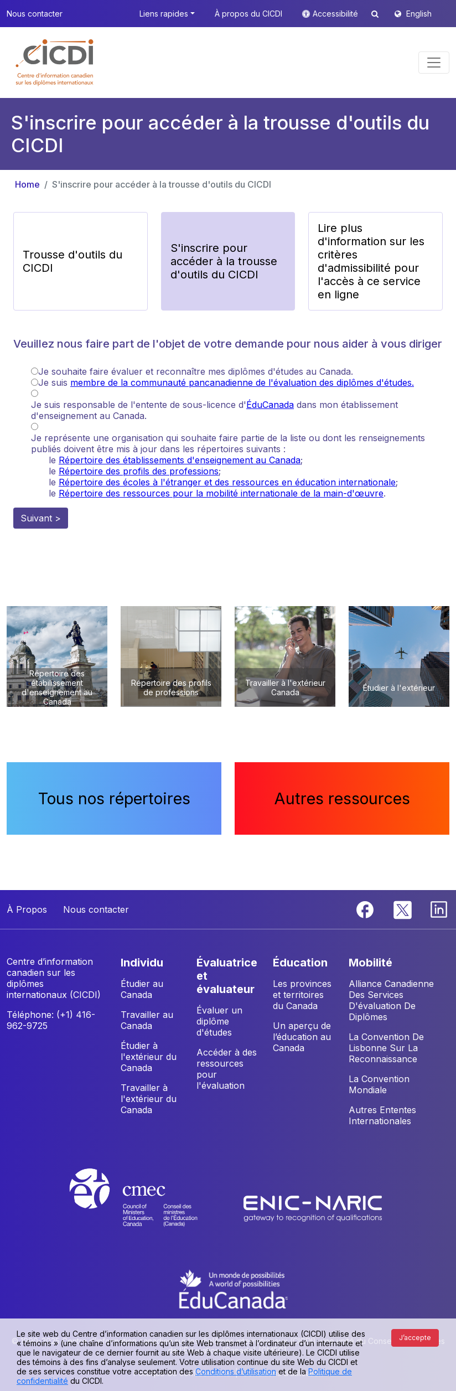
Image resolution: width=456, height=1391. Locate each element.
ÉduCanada (270, 404)
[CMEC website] (148, 1207)
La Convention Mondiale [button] (379, 1084)
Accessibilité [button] (336, 13)
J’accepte (415, 1337)
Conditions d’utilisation (235, 1371)
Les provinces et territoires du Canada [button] (302, 994)
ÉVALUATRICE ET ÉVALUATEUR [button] (226, 976)
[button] (55, 62)
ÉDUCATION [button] (300, 962)
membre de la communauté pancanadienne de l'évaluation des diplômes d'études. (242, 382)
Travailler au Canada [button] (147, 1020)
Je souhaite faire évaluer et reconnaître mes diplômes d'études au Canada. (195, 371)
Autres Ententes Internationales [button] (382, 1115)
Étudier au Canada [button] (142, 989)
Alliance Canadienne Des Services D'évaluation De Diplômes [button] (391, 1000)
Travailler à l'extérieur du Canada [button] (149, 1098)
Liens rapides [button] (163, 13)
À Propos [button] (27, 909)
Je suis (226, 382)
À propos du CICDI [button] (248, 13)
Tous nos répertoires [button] (114, 798)
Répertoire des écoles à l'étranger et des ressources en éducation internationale (227, 482)
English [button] (419, 13)
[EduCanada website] (233, 1288)
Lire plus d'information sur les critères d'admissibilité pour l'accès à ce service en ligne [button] (371, 261)
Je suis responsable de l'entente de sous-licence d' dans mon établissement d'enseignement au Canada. (214, 410)
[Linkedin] (438, 908)
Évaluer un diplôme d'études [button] (219, 1021)
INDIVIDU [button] (142, 962)
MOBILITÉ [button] (370, 962)
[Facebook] (366, 908)
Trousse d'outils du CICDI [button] (72, 261)
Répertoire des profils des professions (139, 471)
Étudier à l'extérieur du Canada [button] (149, 1056)
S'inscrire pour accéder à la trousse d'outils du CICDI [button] (223, 261)
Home (27, 184)
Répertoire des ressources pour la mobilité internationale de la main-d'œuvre (221, 493)
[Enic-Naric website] (312, 1207)
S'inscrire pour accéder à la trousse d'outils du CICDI (161, 184)
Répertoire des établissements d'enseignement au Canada (179, 460)
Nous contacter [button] (35, 13)
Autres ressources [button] (342, 798)
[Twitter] (403, 908)
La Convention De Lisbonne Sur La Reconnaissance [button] (386, 1047)
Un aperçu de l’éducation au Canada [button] (302, 1036)
